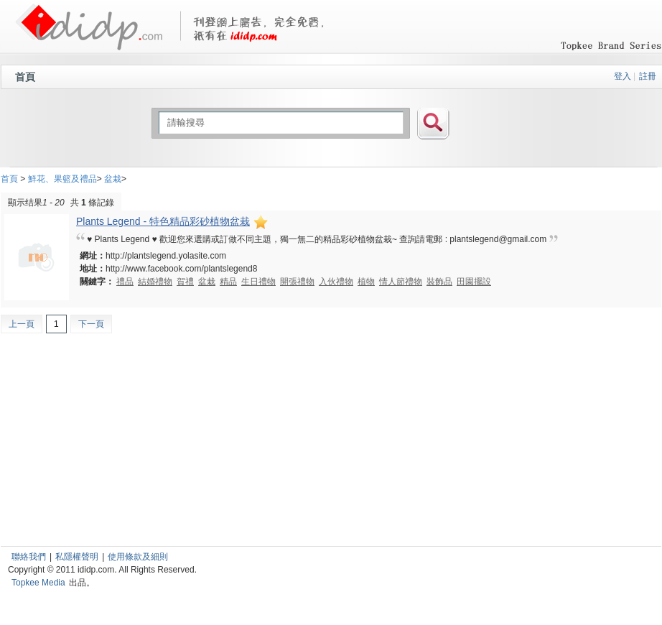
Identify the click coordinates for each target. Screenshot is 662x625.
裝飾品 (439, 282)
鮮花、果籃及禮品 (62, 179)
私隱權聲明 (76, 557)
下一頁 (91, 324)
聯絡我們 (28, 557)
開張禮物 (297, 282)
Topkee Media (38, 583)
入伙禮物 (336, 282)
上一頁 (21, 324)
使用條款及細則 (138, 557)
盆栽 (112, 179)
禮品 (125, 282)
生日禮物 (258, 282)
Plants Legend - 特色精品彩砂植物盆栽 (173, 221)
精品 (228, 282)
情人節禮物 (400, 282)
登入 (622, 76)
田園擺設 (474, 282)
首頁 (25, 77)
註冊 (647, 76)
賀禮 (185, 282)
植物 (366, 282)
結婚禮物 (155, 282)
